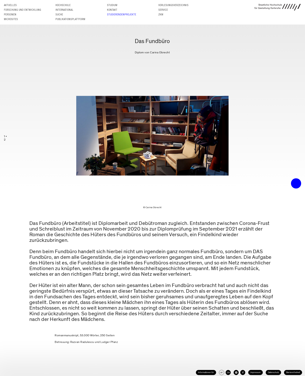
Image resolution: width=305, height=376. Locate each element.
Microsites (11, 19)
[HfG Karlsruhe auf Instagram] (236, 372)
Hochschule (63, 5)
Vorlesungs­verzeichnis (173, 5)
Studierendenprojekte (121, 14)
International (64, 9)
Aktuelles (10, 5)
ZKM (160, 14)
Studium (112, 5)
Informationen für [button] (206, 372)
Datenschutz (273, 372)
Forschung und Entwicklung (22, 9)
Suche (59, 14)
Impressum (255, 372)
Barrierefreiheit (293, 372)
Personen (10, 14)
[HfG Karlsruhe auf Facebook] (242, 372)
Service (163, 9)
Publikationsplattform (70, 19)
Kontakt (112, 9)
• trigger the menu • (296, 183)
